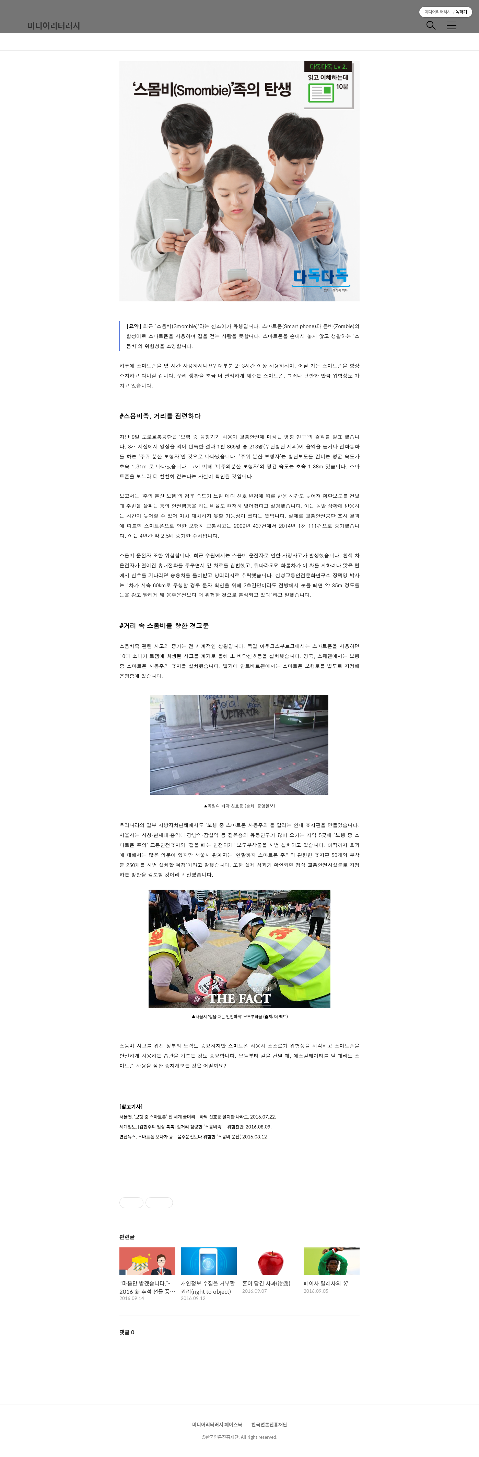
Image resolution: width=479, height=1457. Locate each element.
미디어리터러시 (53, 25)
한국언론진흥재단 (269, 1424)
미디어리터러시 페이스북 (217, 1424)
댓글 (127, 1332)
